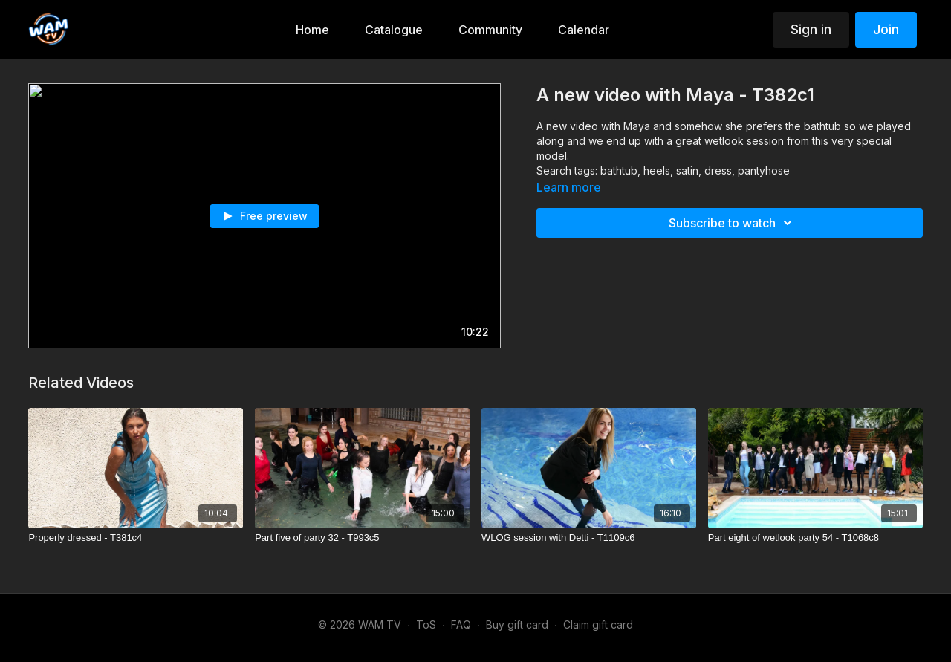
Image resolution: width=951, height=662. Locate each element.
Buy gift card (517, 624)
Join (886, 29)
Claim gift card (598, 624)
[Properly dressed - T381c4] (135, 537)
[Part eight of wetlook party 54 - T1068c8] (815, 537)
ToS (426, 624)
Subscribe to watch (732, 223)
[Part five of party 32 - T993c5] (362, 537)
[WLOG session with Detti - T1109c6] (588, 537)
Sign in (811, 29)
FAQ (461, 624)
